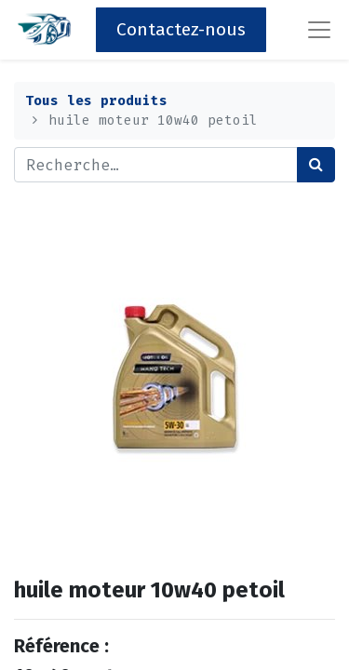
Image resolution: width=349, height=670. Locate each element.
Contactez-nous (181, 29)
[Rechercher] (316, 164)
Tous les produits (96, 101)
